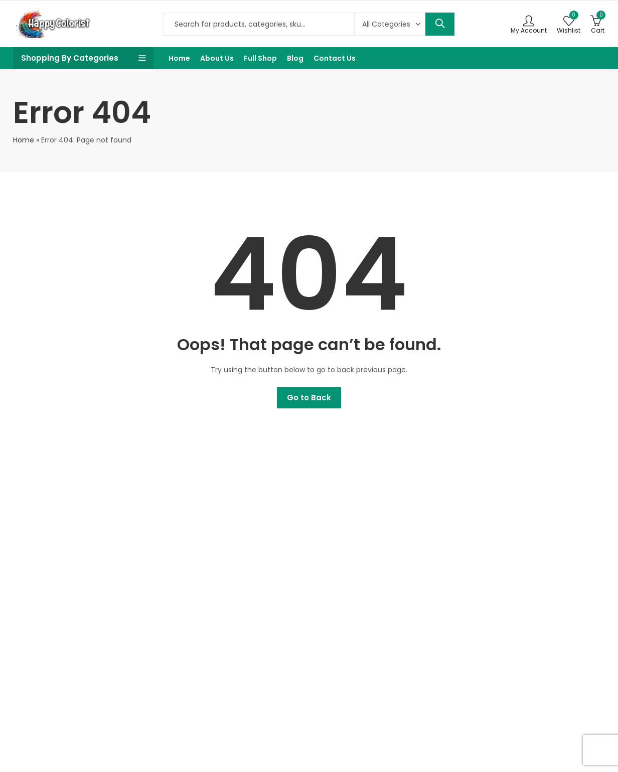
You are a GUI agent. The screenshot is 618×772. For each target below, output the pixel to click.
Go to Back (309, 397)
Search (439, 24)
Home (23, 140)
